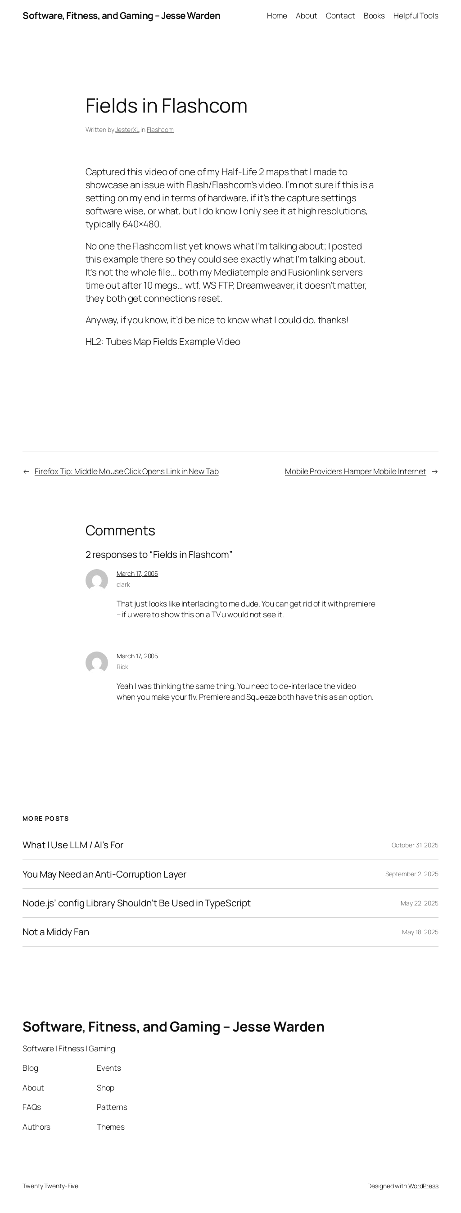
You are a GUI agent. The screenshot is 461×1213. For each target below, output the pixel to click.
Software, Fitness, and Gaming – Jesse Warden (121, 15)
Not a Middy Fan (56, 932)
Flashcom (160, 129)
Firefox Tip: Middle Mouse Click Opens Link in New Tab (127, 471)
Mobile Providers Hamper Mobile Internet (355, 471)
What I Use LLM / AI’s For (73, 845)
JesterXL (127, 129)
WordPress (423, 1185)
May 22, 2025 (419, 903)
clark (124, 584)
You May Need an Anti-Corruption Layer (104, 874)
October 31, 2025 (415, 845)
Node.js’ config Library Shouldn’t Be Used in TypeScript (137, 903)
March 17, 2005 (137, 573)
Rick (123, 666)
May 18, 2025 (420, 932)
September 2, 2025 (411, 873)
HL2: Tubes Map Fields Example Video (163, 341)
